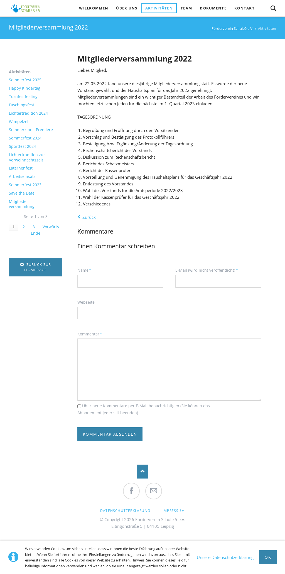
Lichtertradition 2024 (28, 113)
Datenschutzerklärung (125, 510)
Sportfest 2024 (22, 146)
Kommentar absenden (110, 434)
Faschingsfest (21, 104)
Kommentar (89, 334)
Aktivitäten (159, 8)
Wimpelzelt (19, 121)
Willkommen (93, 8)
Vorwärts (51, 226)
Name (86, 270)
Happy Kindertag (24, 88)
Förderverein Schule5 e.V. (232, 28)
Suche (273, 8)
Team (186, 8)
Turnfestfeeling (23, 96)
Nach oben (142, 472)
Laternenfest (21, 168)
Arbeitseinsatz (22, 176)
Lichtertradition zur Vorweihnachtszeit (27, 157)
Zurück (89, 217)
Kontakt (244, 8)
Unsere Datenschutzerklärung (225, 557)
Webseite (86, 302)
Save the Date (22, 193)
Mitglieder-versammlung (22, 204)
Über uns (126, 8)
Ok (268, 557)
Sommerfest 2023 (25, 184)
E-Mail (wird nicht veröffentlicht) (206, 270)
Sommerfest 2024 (25, 138)
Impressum (174, 510)
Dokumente (213, 8)
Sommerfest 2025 (25, 79)
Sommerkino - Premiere (31, 129)
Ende (35, 233)
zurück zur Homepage (37, 267)
